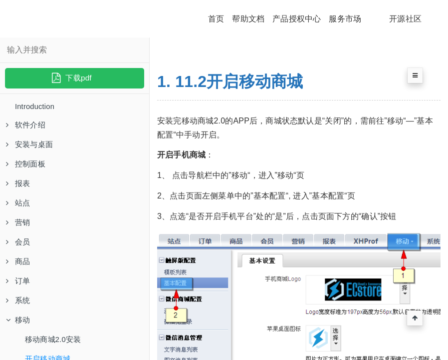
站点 (18, 208)
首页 (216, 18)
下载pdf (71, 78)
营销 (18, 228)
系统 (18, 310)
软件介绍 (26, 126)
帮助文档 (248, 18)
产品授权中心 (296, 18)
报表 (18, 188)
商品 (18, 270)
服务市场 (345, 18)
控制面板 (26, 167)
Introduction (36, 106)
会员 (18, 249)
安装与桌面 (30, 146)
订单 (18, 290)
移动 (18, 331)
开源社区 (405, 18)
